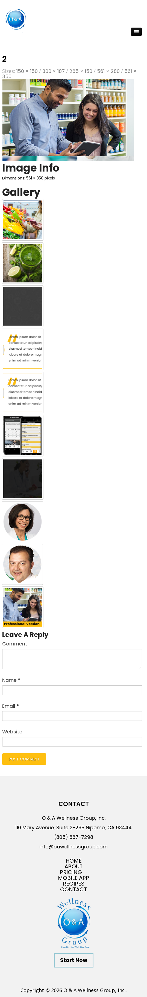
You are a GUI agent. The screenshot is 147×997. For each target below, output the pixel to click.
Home (74, 861)
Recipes (73, 884)
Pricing (71, 872)
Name (11, 680)
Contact (73, 889)
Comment (14, 643)
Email (10, 706)
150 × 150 (27, 71)
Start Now (73, 960)
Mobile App (73, 878)
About (73, 866)
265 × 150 (80, 71)
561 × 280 (108, 71)
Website (12, 731)
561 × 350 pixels (40, 178)
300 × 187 (53, 71)
